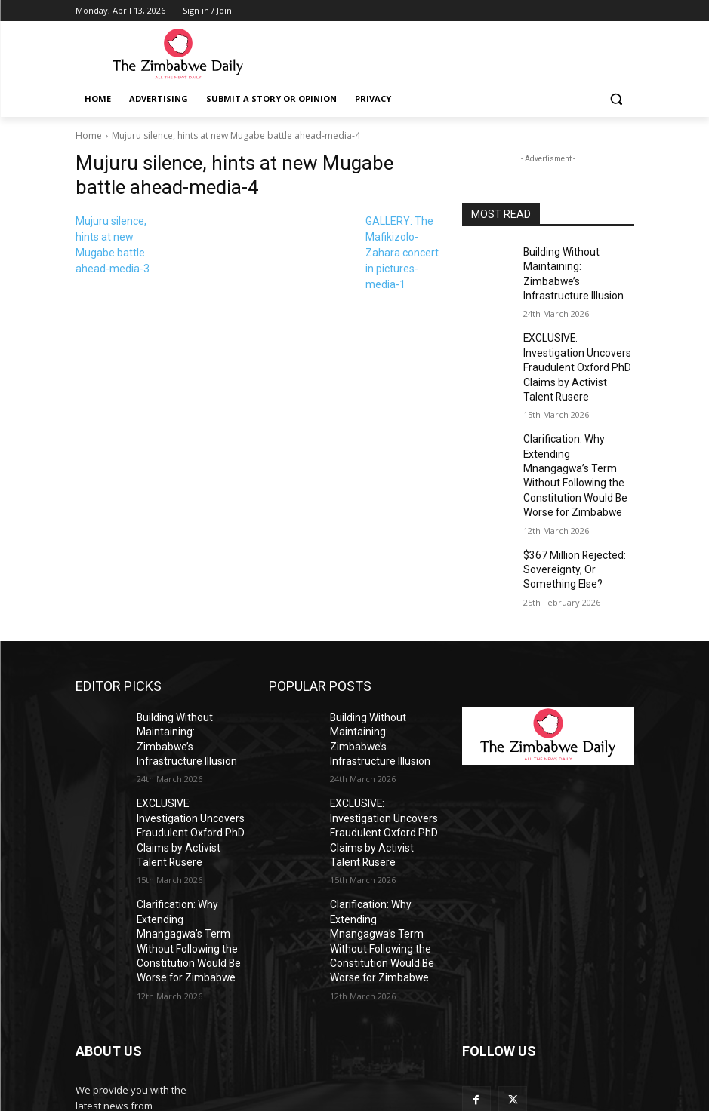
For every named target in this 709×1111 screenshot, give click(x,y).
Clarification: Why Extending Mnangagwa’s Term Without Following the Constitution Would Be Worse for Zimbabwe (578, 420)
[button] (616, 99)
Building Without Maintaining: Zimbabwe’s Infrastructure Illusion (574, 264)
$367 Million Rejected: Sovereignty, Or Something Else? (578, 499)
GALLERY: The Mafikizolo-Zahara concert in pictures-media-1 (402, 252)
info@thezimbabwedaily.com (142, 1043)
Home (89, 135)
